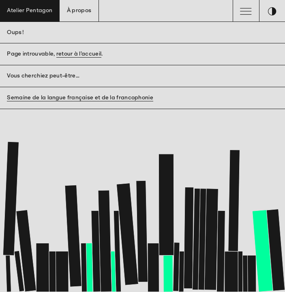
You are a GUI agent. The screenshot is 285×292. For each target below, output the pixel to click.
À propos (79, 10)
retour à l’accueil (78, 53)
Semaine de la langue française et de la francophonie (80, 97)
